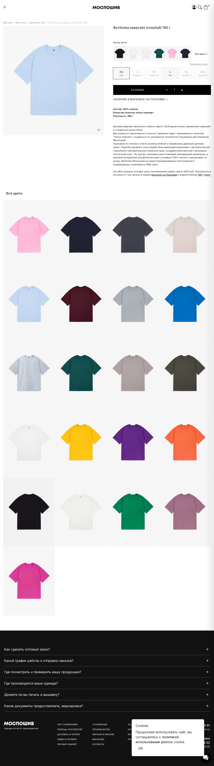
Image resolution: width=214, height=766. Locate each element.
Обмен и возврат (67, 739)
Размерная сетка (199, 64)
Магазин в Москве (103, 734)
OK (140, 748)
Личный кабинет (67, 744)
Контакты (98, 744)
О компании (99, 724)
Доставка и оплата (68, 734)
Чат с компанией (67, 724)
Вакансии (98, 739)
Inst (130, 729)
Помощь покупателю (69, 729)
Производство (101, 729)
